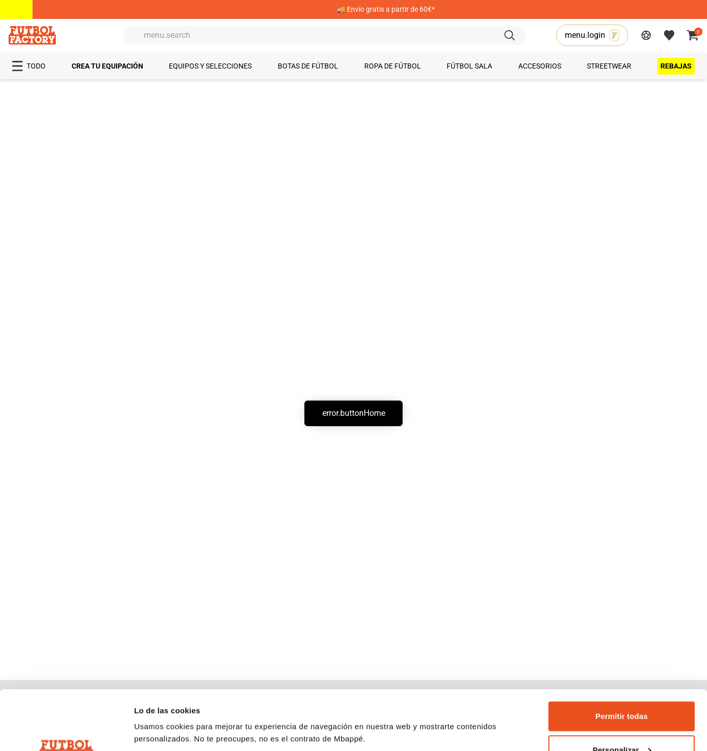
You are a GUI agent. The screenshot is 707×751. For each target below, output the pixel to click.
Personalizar (622, 690)
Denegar (621, 723)
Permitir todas (621, 656)
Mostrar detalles (164, 707)
